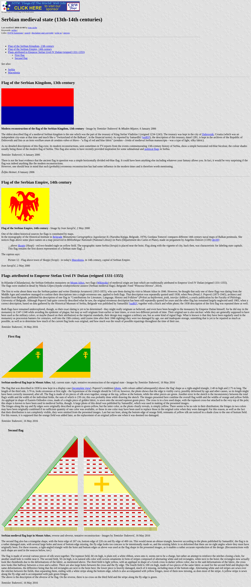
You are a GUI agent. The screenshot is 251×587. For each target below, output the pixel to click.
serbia (14, 30)
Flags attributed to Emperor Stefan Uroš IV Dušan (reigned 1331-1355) (46, 52)
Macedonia (14, 72)
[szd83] (146, 137)
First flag (19, 55)
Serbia (11, 69)
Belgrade (57, 236)
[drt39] (215, 239)
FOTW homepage (15, 33)
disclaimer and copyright (42, 33)
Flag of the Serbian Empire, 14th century (30, 49)
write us (58, 33)
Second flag (21, 58)
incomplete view (81, 388)
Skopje (21, 245)
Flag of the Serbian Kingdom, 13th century (31, 46)
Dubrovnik (208, 134)
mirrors (66, 33)
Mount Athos (77, 282)
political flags (152, 149)
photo (118, 388)
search (27, 33)
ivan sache (32, 27)
